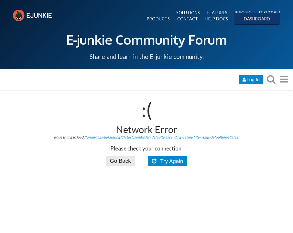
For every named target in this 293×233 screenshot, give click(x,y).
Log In (251, 79)
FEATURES (217, 12)
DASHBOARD (257, 18)
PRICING (243, 12)
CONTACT (187, 18)
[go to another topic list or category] (283, 79)
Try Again (167, 161)
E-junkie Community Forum (146, 39)
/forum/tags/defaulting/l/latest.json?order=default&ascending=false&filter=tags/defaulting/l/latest (161, 137)
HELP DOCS (216, 18)
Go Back (120, 161)
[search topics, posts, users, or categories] (271, 79)
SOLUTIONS (188, 12)
